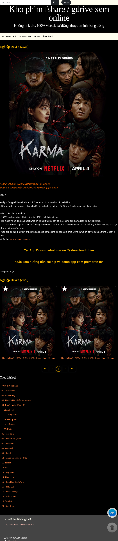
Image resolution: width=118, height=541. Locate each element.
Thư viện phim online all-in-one (19, 524)
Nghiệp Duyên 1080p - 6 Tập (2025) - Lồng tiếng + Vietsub (28, 358)
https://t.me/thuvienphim (20, 239)
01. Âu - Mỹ (9, 410)
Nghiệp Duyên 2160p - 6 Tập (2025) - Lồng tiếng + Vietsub (87, 358)
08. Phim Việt (8, 448)
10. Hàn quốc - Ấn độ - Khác (14, 458)
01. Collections (8, 391)
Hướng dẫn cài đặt (44, 37)
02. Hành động (8, 395)
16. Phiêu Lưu (8, 487)
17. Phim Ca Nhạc (10, 492)
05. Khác (8, 429)
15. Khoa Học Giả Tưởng (13, 482)
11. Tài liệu (6, 463)
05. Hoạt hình (8, 434)
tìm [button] (55, 2)
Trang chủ (9, 37)
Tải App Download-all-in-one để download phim (59, 250)
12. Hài (5, 468)
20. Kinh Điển (8, 506)
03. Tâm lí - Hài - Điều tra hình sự (17, 400)
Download (25, 37)
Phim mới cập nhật (10, 386)
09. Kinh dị (6, 453)
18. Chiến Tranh (9, 496)
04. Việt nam (9, 424)
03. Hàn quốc (10, 419)
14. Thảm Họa (8, 477)
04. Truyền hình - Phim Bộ (13, 405)
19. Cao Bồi (7, 501)
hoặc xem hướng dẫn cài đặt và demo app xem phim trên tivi (59, 262)
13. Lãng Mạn (8, 472)
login (66, 2)
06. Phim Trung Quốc (11, 439)
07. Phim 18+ (8, 444)
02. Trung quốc (11, 415)
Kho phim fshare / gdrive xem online (59, 13)
